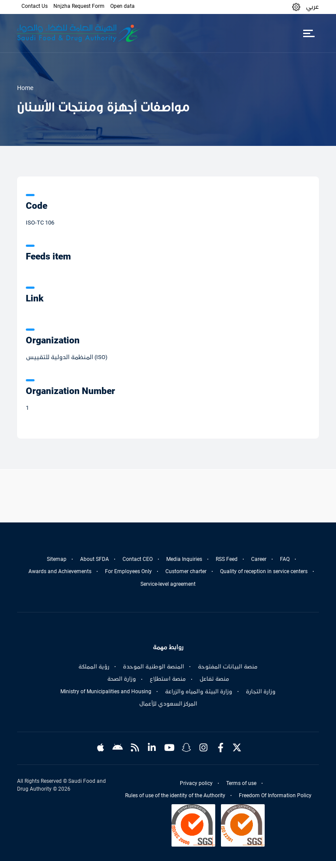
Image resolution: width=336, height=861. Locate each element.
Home (25, 87)
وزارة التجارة (261, 691)
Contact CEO (137, 559)
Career (258, 559)
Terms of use (241, 783)
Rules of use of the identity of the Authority (175, 795)
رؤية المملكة (93, 667)
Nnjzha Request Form (79, 6)
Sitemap (56, 559)
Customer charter (185, 571)
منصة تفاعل (214, 679)
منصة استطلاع (168, 679)
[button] (296, 6)
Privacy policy (196, 783)
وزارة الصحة (121, 679)
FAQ (285, 559)
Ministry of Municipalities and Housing (105, 691)
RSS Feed (227, 559)
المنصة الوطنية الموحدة (153, 667)
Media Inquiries (184, 559)
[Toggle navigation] (308, 33)
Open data (122, 6)
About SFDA (94, 559)
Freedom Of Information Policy (275, 795)
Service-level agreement (168, 584)
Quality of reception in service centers (264, 571)
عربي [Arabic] (312, 6)
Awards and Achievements (59, 571)
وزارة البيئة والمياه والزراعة (198, 691)
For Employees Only (128, 571)
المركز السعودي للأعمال (168, 704)
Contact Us (34, 6)
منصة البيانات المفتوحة (228, 667)
